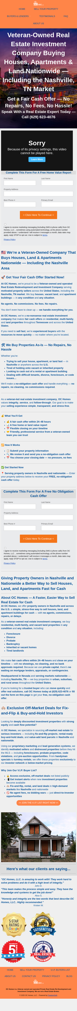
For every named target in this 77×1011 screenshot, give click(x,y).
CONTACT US (29, 976)
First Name (8, 178)
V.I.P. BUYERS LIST (60, 970)
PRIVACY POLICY (51, 976)
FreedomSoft (52, 995)
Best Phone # (9, 200)
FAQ (66, 16)
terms (45, 235)
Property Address (11, 189)
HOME (22, 9)
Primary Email (47, 200)
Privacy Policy (9, 239)
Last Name (45, 178)
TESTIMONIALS (47, 16)
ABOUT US (38, 23)
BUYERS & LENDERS (18, 16)
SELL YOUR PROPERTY (46, 9)
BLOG (69, 976)
